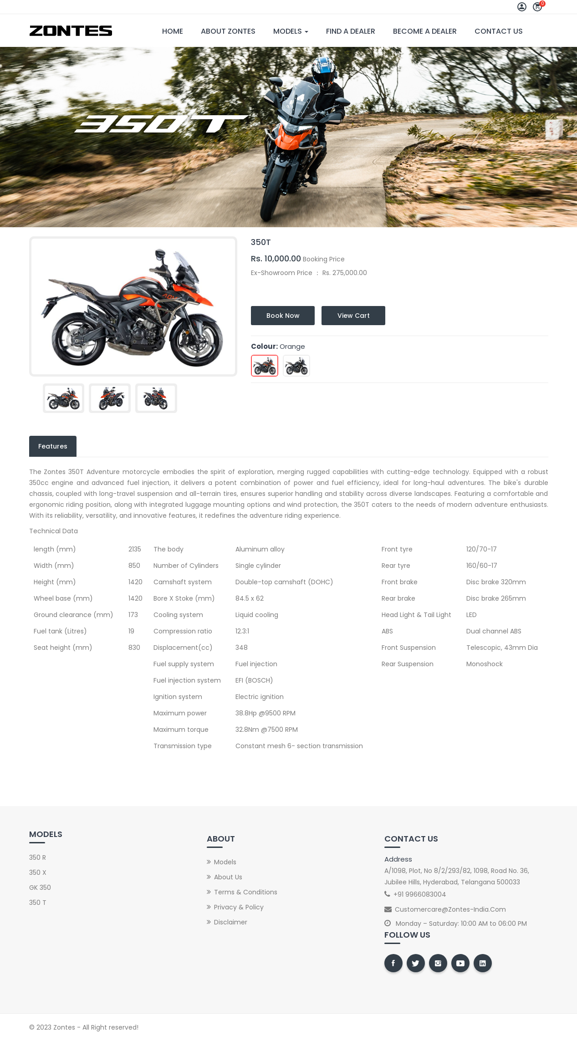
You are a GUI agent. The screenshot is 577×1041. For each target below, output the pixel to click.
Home (172, 31)
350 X (37, 872)
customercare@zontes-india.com (450, 909)
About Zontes (228, 31)
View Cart (353, 315)
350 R (37, 857)
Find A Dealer (350, 31)
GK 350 (40, 887)
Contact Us (499, 31)
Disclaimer (230, 922)
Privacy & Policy (239, 907)
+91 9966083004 (419, 894)
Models (290, 31)
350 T (37, 902)
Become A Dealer (425, 31)
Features (52, 446)
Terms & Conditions (245, 892)
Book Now (283, 315)
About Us (228, 877)
